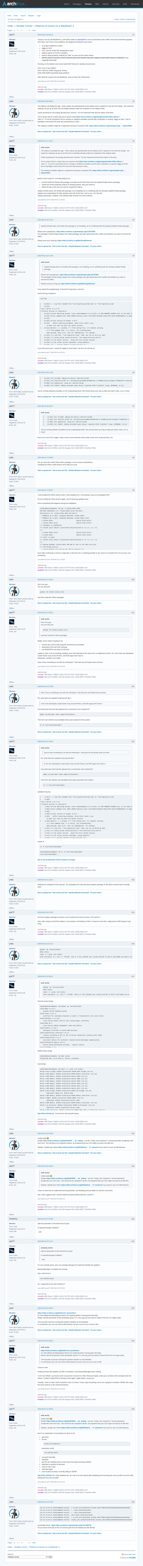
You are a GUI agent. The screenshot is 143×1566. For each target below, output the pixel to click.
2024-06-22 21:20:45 (45, 741)
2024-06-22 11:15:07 (45, 141)
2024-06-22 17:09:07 (45, 490)
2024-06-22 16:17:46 (45, 256)
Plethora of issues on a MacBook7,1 (54, 26)
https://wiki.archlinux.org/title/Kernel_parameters (57, 1313)
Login (39, 16)
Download (135, 4)
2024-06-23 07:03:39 (45, 1219)
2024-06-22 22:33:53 (45, 1166)
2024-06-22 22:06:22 (45, 976)
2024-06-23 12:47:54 (45, 1502)
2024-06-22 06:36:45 (45, 101)
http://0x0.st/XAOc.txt (46, 1475)
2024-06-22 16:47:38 (45, 372)
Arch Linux (14, 3)
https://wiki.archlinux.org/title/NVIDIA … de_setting (63, 1141)
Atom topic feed (130, 1554)
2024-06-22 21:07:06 (45, 686)
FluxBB (132, 1558)
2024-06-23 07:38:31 (45, 1308)
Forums (88, 4)
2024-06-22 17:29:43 (45, 579)
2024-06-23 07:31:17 (45, 1241)
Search (23, 16)
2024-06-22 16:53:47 (45, 406)
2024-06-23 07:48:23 (45, 1341)
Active (122, 19)
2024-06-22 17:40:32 (45, 612)
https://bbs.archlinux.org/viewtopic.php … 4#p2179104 (110, 126)
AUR (125, 4)
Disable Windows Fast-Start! (79, 131)
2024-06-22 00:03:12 (45, 35)
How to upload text (44, 131)
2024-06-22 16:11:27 (45, 220)
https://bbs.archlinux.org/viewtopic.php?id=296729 (71, 1525)
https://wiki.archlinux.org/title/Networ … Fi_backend (78, 1147)
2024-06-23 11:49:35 (45, 1409)
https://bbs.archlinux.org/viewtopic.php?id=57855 (75, 231)
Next (34, 30)
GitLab (105, 4)
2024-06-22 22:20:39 (45, 1133)
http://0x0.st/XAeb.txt (46, 1113)
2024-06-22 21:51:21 (45, 944)
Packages (77, 4)
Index (9, 16)
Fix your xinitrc (95, 131)
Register (31, 16)
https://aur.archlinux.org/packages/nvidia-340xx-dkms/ (97, 117)
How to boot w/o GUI (59, 131)
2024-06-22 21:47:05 (45, 912)
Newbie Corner (24, 26)
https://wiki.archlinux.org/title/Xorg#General (74, 240)
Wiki (97, 4)
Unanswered (130, 19)
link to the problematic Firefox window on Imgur (56, 860)
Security (115, 4)
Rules (16, 16)
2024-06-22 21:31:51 (45, 880)
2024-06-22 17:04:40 (45, 457)
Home (66, 4)
